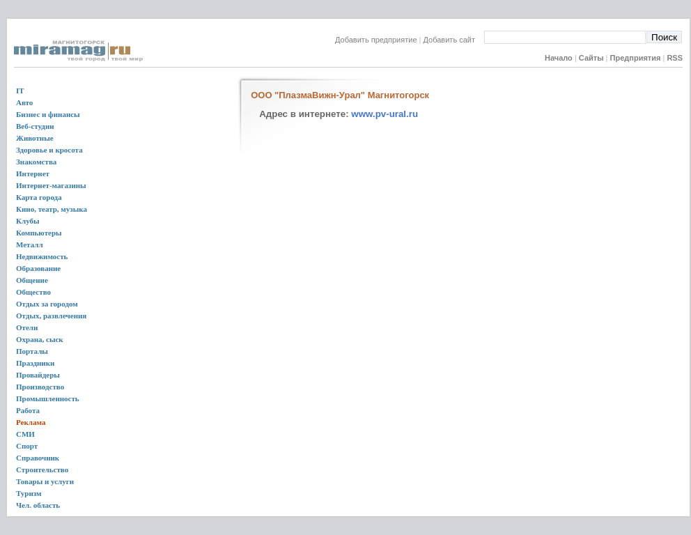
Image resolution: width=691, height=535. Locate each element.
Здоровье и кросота (49, 150)
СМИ (25, 434)
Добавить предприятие (376, 40)
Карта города (39, 197)
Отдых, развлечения (51, 315)
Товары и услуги (45, 481)
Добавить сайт (454, 40)
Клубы (28, 221)
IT (20, 90)
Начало (559, 58)
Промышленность (47, 398)
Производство (40, 386)
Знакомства (36, 161)
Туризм (29, 493)
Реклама (30, 422)
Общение (32, 280)
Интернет (32, 173)
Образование (38, 268)
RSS (675, 58)
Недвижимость (42, 256)
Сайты (591, 58)
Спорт (27, 446)
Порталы (32, 351)
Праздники (35, 363)
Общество (33, 292)
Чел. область (38, 505)
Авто (24, 102)
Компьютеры (39, 232)
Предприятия (635, 58)
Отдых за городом (47, 304)
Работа (28, 410)
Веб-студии (35, 126)
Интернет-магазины (51, 185)
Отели (27, 327)
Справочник (37, 457)
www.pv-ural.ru (384, 114)
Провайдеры (38, 375)
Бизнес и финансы (48, 114)
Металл (29, 244)
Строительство (42, 469)
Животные (35, 138)
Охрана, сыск (39, 339)
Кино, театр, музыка (51, 209)
